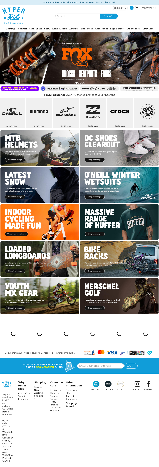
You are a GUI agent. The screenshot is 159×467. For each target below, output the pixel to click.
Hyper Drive (108, 385)
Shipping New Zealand (38, 390)
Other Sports (133, 29)
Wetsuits (73, 29)
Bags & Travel (117, 29)
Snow (47, 29)
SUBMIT (131, 365)
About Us (54, 393)
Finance (54, 404)
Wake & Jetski (59, 29)
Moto (90, 29)
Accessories (101, 29)
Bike (83, 29)
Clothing (10, 29)
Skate (39, 29)
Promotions (24, 393)
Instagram (137, 385)
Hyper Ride (96, 385)
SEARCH (109, 16)
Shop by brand (71, 405)
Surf (31, 29)
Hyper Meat (121, 385)
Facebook (148, 385)
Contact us (55, 390)
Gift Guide (148, 29)
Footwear (22, 29)
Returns (54, 396)
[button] (120, 8)
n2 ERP (70, 353)
